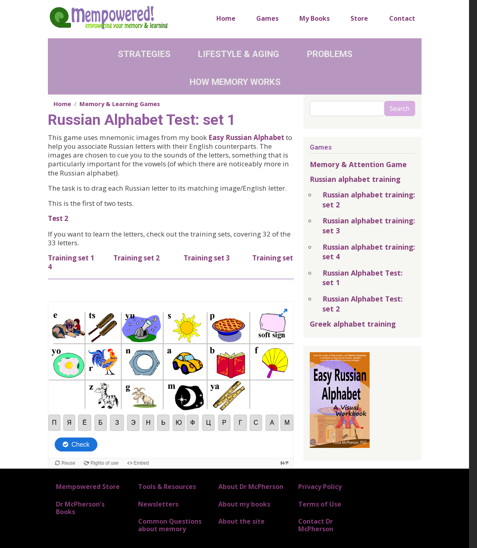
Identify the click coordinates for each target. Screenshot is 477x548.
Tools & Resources (167, 486)
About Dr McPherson (250, 486)
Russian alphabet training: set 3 (369, 225)
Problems (329, 54)
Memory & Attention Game (358, 164)
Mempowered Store (88, 486)
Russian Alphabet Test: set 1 (363, 278)
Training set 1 (71, 257)
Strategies (144, 54)
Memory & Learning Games (119, 104)
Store (359, 18)
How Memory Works (235, 82)
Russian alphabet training (355, 179)
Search (400, 108)
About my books (244, 504)
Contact (402, 18)
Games (267, 18)
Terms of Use (319, 504)
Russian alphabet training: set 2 (369, 199)
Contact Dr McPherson (315, 525)
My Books (314, 18)
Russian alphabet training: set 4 (369, 252)
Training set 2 (136, 257)
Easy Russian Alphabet (246, 137)
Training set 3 (207, 257)
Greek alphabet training (353, 324)
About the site (241, 521)
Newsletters (158, 504)
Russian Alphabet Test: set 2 (363, 303)
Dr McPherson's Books (80, 508)
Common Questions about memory (170, 525)
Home (226, 18)
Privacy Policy (320, 486)
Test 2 (58, 218)
